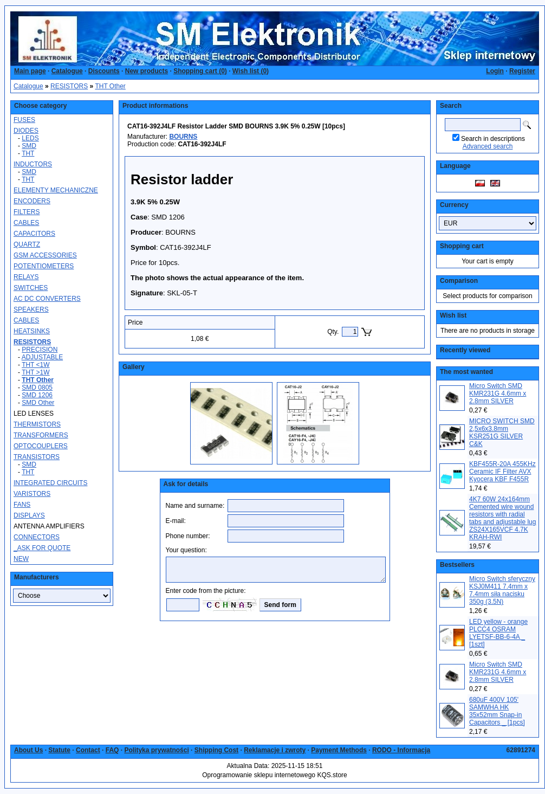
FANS (22, 504)
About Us (28, 750)
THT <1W (35, 365)
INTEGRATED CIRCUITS (50, 483)
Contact (88, 750)
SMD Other (38, 402)
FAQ (112, 750)
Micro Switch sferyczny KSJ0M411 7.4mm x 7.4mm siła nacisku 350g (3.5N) (502, 590)
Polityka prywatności (156, 750)
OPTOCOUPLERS (41, 446)
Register (522, 71)
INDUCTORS (33, 164)
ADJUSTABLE (42, 357)
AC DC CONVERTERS (47, 298)
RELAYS (26, 277)
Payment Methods (339, 750)
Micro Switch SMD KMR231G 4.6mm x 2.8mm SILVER (497, 393)
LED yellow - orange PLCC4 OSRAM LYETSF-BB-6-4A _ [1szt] (498, 633)
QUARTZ (27, 244)
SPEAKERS (31, 309)
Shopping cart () (200, 71)
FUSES (24, 120)
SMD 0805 (37, 387)
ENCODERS (32, 201)
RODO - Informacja (401, 750)
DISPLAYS (29, 515)
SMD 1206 (37, 395)
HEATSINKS (32, 331)
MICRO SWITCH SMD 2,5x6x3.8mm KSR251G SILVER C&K (502, 432)
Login (495, 71)
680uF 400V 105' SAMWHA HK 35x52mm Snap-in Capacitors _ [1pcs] (497, 711)
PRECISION (39, 349)
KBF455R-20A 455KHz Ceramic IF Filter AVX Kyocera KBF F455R (502, 471)
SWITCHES (31, 288)
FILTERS (27, 212)
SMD (29, 146)
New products (146, 71)
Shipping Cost (216, 750)
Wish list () (250, 71)
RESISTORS (69, 86)
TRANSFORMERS (41, 435)
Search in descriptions (493, 139)
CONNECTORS (37, 537)
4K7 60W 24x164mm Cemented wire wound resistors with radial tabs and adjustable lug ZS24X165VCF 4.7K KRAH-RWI (502, 518)
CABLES (26, 223)
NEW (21, 559)
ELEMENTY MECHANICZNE (56, 190)
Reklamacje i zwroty (275, 750)
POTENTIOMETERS (44, 266)
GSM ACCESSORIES (45, 255)
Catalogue (67, 71)
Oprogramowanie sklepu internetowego (258, 775)
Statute (59, 750)
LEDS (30, 138)
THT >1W (35, 372)
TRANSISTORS (37, 457)
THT (28, 153)
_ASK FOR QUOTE (42, 548)
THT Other (110, 86)
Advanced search (488, 146)
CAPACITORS (34, 233)
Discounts (104, 71)
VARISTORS (32, 494)
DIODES (26, 130)
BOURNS (183, 136)
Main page (30, 71)
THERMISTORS (37, 424)
